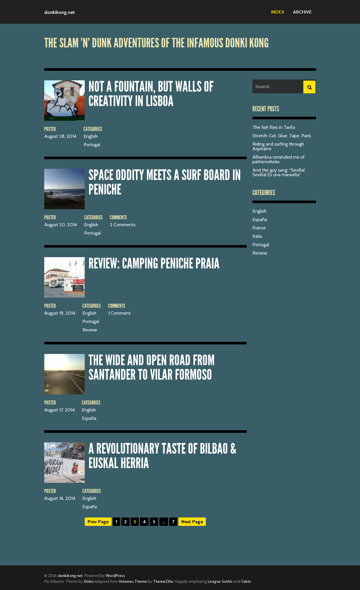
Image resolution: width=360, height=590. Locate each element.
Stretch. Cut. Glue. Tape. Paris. (282, 135)
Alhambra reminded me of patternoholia (278, 159)
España (89, 418)
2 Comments (123, 224)
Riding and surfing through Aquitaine (278, 146)
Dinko (89, 581)
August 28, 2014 (60, 136)
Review (89, 330)
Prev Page (98, 521)
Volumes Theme (133, 581)
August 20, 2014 (60, 224)
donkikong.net (59, 12)
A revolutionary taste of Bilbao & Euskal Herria (162, 455)
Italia (257, 236)
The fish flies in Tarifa (273, 127)
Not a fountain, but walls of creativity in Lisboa (150, 93)
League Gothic (220, 581)
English (90, 136)
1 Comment (119, 313)
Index (277, 12)
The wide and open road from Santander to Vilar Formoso (151, 367)
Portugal (92, 144)
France (259, 228)
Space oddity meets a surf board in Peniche (164, 182)
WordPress (115, 575)
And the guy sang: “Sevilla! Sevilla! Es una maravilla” (278, 172)
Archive (302, 12)
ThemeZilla (163, 581)
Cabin (246, 581)
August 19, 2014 (59, 313)
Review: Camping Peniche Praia (153, 263)
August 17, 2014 (59, 410)
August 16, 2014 (59, 498)
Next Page (192, 521)
